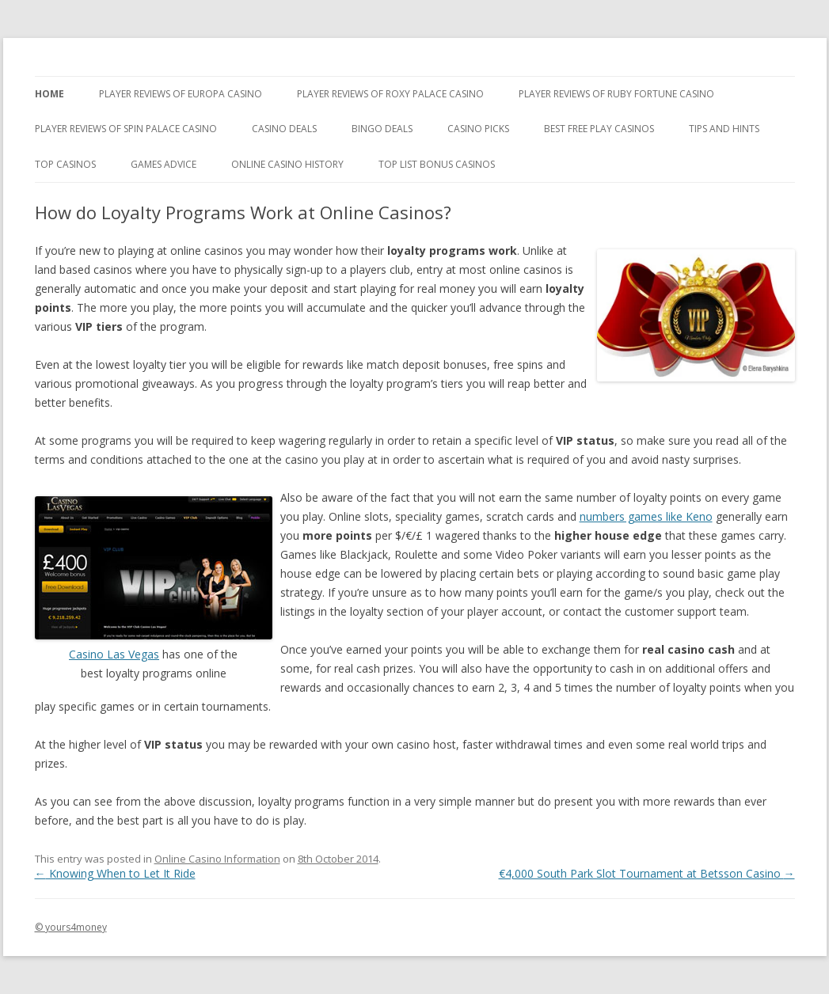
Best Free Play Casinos (599, 128)
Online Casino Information (217, 859)
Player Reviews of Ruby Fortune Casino (616, 94)
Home (49, 94)
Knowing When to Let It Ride (115, 873)
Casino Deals (284, 128)
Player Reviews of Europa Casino (180, 94)
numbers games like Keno (646, 516)
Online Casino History (287, 164)
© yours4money (71, 927)
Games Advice (163, 164)
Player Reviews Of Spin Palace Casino (126, 128)
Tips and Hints (724, 128)
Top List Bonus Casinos (436, 164)
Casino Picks (478, 128)
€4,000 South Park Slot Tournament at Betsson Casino (647, 873)
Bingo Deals (382, 128)
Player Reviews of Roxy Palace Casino (390, 94)
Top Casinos (65, 164)
